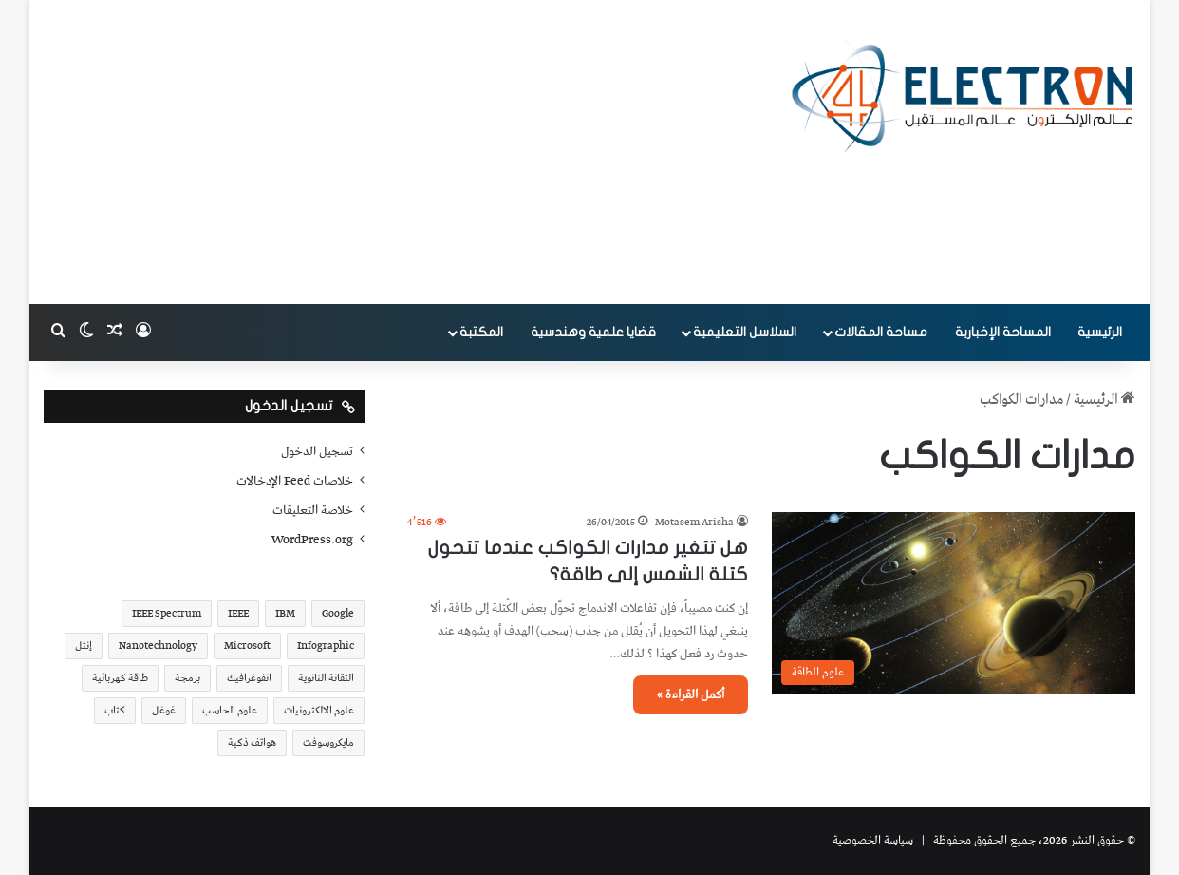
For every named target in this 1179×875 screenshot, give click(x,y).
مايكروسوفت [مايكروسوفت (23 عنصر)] (328, 742)
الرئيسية (1099, 332)
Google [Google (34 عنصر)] (338, 613)
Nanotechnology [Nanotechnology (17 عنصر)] (158, 646)
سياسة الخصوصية (873, 840)
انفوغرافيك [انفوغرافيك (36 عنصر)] (249, 678)
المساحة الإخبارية (1003, 332)
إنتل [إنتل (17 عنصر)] (83, 646)
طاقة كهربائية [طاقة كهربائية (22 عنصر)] (120, 678)
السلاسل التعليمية (744, 332)
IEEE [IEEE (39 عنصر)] (238, 613)
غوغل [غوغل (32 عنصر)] (164, 710)
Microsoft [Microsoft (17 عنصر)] (247, 646)
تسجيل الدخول (317, 451)
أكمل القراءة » (690, 695)
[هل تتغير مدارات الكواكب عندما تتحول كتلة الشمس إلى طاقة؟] (953, 603)
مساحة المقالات (880, 332)
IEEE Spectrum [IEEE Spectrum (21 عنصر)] (166, 613)
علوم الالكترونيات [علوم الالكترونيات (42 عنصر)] (319, 710)
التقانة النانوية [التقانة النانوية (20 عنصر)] (326, 678)
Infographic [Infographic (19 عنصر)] (325, 646)
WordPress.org (312, 539)
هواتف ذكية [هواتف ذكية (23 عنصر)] (252, 742)
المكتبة (481, 332)
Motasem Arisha (694, 522)
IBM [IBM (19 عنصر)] (285, 613)
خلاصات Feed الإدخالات (294, 480)
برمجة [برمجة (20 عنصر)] (187, 678)
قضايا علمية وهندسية (593, 332)
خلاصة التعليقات (312, 510)
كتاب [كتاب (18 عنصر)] (114, 710)
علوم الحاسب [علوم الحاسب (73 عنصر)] (229, 710)
